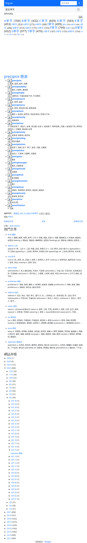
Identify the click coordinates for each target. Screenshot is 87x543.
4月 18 (14, 440)
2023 (9, 365)
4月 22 (14, 427)
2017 (9, 522)
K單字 (73, 24)
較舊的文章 (78, 221)
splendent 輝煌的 (15, 342)
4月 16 (14, 446)
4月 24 (14, 420)
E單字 (79, 21)
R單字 (79, 28)
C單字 (43, 21)
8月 (10, 384)
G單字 (26, 24)
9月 (10, 381)
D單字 (61, 21)
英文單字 (9, 9)
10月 (11, 378)
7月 (10, 387)
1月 (10, 509)
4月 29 (14, 404)
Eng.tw (9, 3)
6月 (10, 391)
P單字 (53, 28)
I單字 (50, 24)
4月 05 (14, 486)
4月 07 (14, 479)
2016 (9, 525)
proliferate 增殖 (14, 281)
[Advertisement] (43, 52)
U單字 (47, 31)
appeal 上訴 (13, 245)
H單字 (38, 24)
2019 (9, 515)
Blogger (48, 541)
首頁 (43, 221)
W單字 (71, 31)
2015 (9, 528)
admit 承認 (12, 267)
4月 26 (14, 414)
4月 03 (14, 492)
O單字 (40, 27)
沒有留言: (35, 213)
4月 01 (14, 499)
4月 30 (14, 401)
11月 (11, 374)
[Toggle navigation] (78, 9)
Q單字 (68, 28)
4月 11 (14, 466)
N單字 (28, 27)
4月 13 (14, 459)
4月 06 (14, 482)
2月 (10, 505)
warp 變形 (12, 328)
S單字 (15, 31)
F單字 (14, 24)
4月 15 (14, 450)
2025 (9, 361)
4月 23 (14, 424)
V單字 (59, 31)
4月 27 (14, 410)
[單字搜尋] (68, 3)
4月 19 (14, 437)
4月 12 (14, 463)
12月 (11, 371)
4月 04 (14, 489)
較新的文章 (8, 221)
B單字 (26, 21)
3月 (10, 502)
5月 (10, 394)
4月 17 (14, 443)
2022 (9, 368)
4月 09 (14, 473)
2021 (9, 512)
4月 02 (14, 496)
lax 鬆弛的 (12, 317)
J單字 (65, 24)
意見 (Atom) (15, 226)
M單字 (15, 27)
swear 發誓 (12, 306)
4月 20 (14, 433)
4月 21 (14, 430)
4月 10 (14, 469)
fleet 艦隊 (12, 234)
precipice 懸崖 (16, 76)
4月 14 (14, 456)
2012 (9, 538)
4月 (10, 397)
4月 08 (14, 476)
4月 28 (14, 407)
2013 (9, 535)
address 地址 (13, 292)
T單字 (31, 31)
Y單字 (11, 34)
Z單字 (19, 34)
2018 (9, 518)
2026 (9, 358)
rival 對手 (11, 256)
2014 (9, 532)
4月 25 (14, 417)
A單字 (8, 21)
